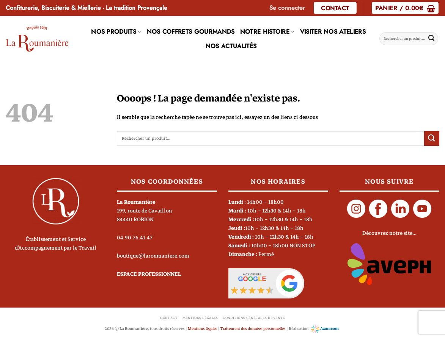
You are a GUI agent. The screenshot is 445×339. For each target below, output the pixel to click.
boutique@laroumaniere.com (153, 256)
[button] (287, 8)
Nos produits (116, 31)
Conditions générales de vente (254, 317)
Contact (169, 317)
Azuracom (325, 328)
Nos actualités (231, 46)
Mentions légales (200, 317)
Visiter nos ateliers (333, 31)
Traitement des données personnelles (253, 328)
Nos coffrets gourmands (191, 31)
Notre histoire (267, 31)
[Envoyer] (431, 38)
